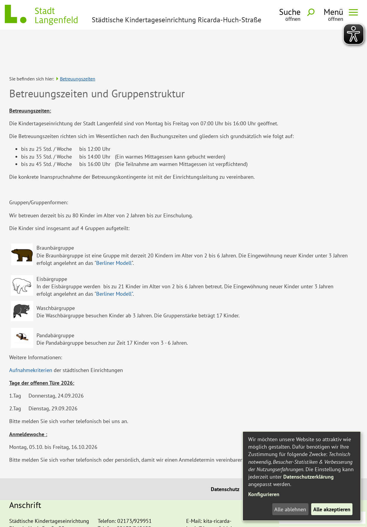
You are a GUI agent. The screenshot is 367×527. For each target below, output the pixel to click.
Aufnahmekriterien (30, 331)
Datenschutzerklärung (308, 476)
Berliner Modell (114, 224)
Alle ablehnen (290, 509)
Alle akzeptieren (331, 509)
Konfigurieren (263, 494)
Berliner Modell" (114, 255)
